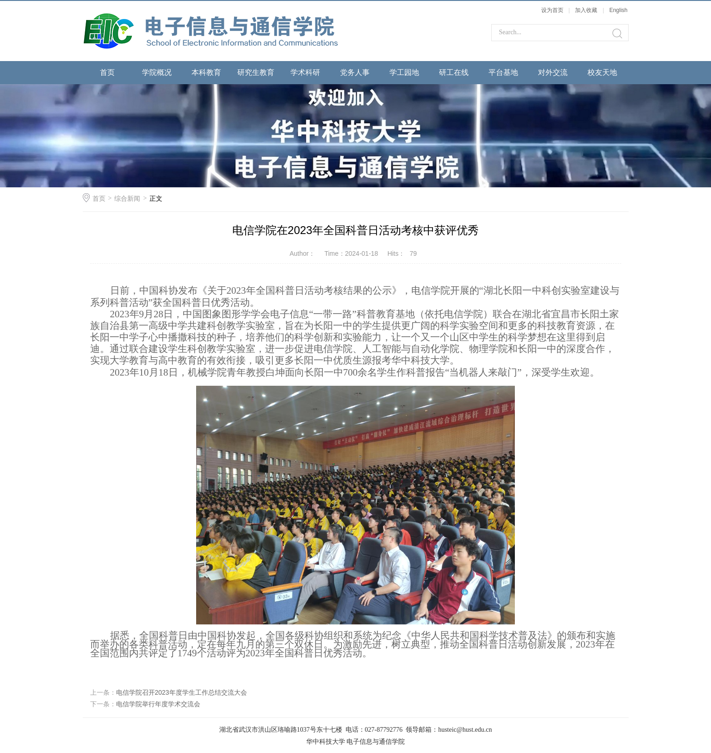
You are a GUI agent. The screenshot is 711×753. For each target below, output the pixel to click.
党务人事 (355, 72)
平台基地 (503, 72)
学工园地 (404, 72)
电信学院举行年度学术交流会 (158, 704)
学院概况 (157, 72)
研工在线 (454, 72)
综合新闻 (127, 198)
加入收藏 (586, 10)
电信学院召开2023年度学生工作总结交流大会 (181, 692)
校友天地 (602, 72)
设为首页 (552, 10)
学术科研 (305, 72)
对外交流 (553, 72)
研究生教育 (255, 72)
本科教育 (206, 72)
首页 (107, 72)
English (618, 10)
